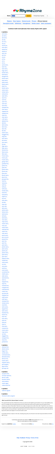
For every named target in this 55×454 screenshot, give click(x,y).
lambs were (5, 210)
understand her (6, 385)
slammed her (5, 278)
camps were (5, 92)
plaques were (5, 258)
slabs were (5, 276)
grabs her (4, 165)
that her (4, 320)
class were (4, 117)
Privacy (28, 438)
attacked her (5, 347)
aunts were (5, 65)
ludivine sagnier (6, 390)
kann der (4, 206)
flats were (4, 154)
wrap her (4, 340)
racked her (5, 260)
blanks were (5, 88)
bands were (5, 72)
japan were (5, 366)
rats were (4, 266)
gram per (4, 173)
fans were (4, 142)
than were (4, 318)
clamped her (5, 107)
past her (4, 243)
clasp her (4, 115)
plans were (5, 249)
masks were (5, 223)
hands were (5, 190)
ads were (4, 38)
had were (4, 183)
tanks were (5, 307)
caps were (4, 96)
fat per (4, 144)
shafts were (5, 274)
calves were (5, 90)
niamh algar (5, 383)
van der (4, 334)
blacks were (5, 84)
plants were (5, 252)
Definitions (18, 23)
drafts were (5, 132)
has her (4, 198)
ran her (4, 264)
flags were (4, 146)
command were (6, 355)
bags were (4, 71)
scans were (5, 270)
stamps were (5, 303)
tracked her (5, 328)
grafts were (5, 169)
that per (4, 322)
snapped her (5, 287)
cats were (4, 105)
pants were (5, 235)
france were (5, 156)
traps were (5, 332)
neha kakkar (5, 381)
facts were (4, 138)
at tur (3, 63)
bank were (5, 80)
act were (4, 36)
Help (18, 438)
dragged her (5, 134)
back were (4, 69)
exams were (5, 360)
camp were (5, 94)
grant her (4, 177)
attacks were (5, 349)
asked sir (4, 51)
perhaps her (5, 368)
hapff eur (4, 196)
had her (4, 181)
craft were (4, 119)
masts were (5, 227)
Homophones (26, 23)
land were (4, 218)
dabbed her (5, 121)
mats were (4, 233)
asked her (4, 49)
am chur (4, 41)
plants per (4, 251)
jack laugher (5, 364)
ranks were (5, 262)
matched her (5, 229)
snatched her (5, 289)
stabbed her (5, 295)
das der (4, 130)
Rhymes (9, 21)
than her (4, 316)
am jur (3, 43)
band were (5, 74)
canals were (5, 353)
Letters (14, 424)
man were (4, 220)
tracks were (5, 330)
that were (4, 326)
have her (4, 204)
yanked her (5, 342)
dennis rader (5, 377)
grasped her (5, 179)
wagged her (5, 336)
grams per (4, 171)
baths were (5, 82)
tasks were (5, 311)
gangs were (5, 161)
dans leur (4, 127)
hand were (5, 194)
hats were (4, 200)
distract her (5, 358)
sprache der (5, 293)
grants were (5, 175)
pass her (4, 241)
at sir (3, 61)
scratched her (5, 272)
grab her (4, 167)
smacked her (5, 285)
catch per (4, 103)
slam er (4, 280)
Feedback (22, 438)
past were (4, 245)
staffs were (5, 297)
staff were (4, 299)
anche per (4, 45)
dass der (4, 129)
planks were (5, 247)
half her (4, 185)
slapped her (5, 282)
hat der (4, 202)
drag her (4, 136)
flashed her (5, 150)
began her (4, 351)
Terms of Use (34, 438)
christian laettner (6, 375)
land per (4, 216)
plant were (5, 254)
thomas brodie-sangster (8, 396)
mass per (4, 225)
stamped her (5, 301)
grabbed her (5, 163)
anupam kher (5, 373)
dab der (4, 123)
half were (4, 189)
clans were (5, 109)
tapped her (5, 309)
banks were (5, 78)
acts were (4, 34)
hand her (4, 192)
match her (4, 231)
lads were (4, 208)
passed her (5, 239)
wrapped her (5, 338)
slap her (4, 283)
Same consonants (46, 23)
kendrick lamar (6, 379)
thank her (4, 314)
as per (3, 57)
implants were (5, 362)
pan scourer (5, 237)
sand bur (4, 268)
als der (3, 40)
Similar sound (36, 23)
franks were (5, 160)
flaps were (4, 148)
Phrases (34, 21)
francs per (4, 158)
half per (4, 187)
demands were (6, 357)
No (33, 424)
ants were (4, 47)
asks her (4, 53)
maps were (5, 221)
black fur (4, 86)
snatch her (5, 291)
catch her (4, 101)
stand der (4, 305)
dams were (5, 125)
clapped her (5, 111)
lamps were (5, 212)
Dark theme (31, 446)
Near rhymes (17, 21)
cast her (4, 99)
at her (3, 59)
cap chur (4, 98)
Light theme (23, 446)
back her (4, 67)
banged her (5, 76)
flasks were (5, 152)
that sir (4, 324)
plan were (4, 256)
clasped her (5, 113)
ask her (4, 55)
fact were (4, 140)
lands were (5, 214)
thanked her (5, 312)
